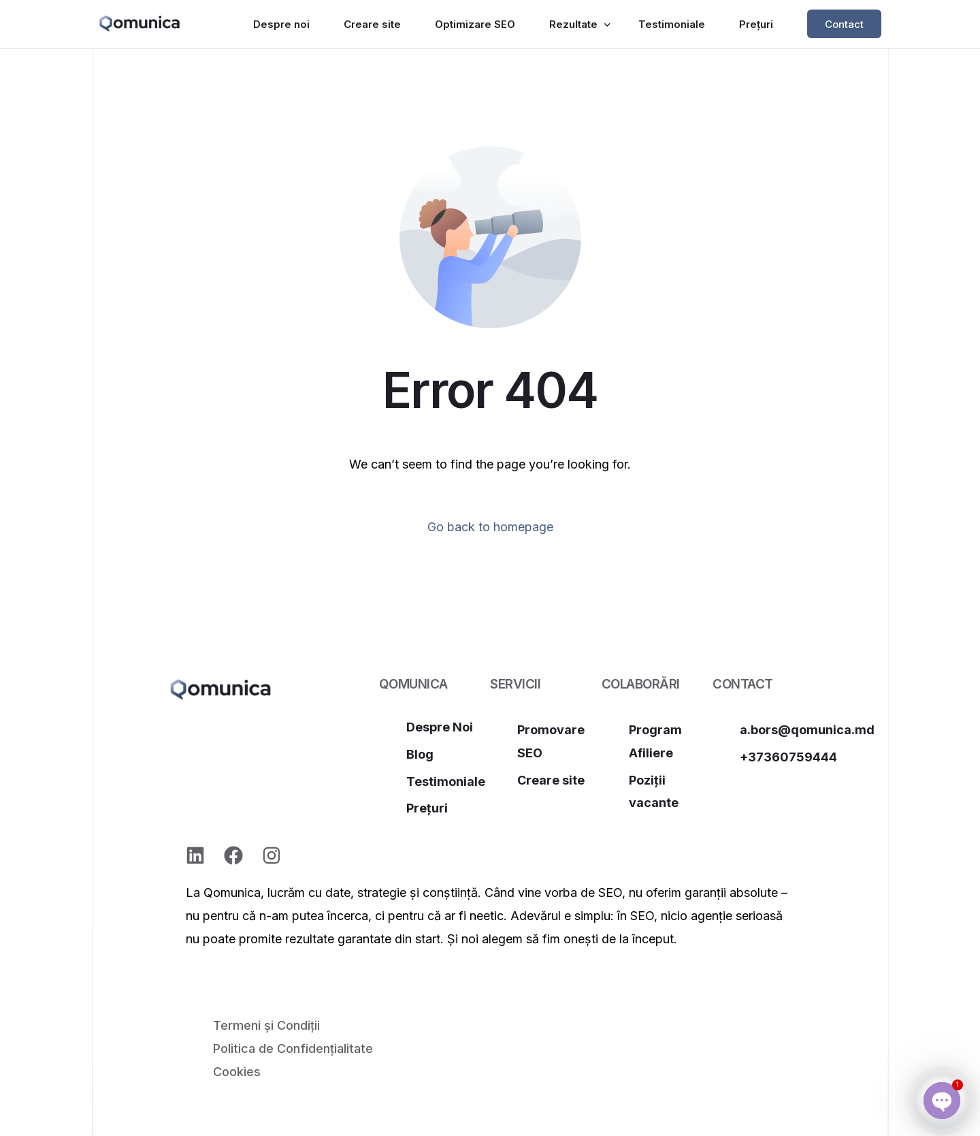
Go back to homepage (490, 527)
